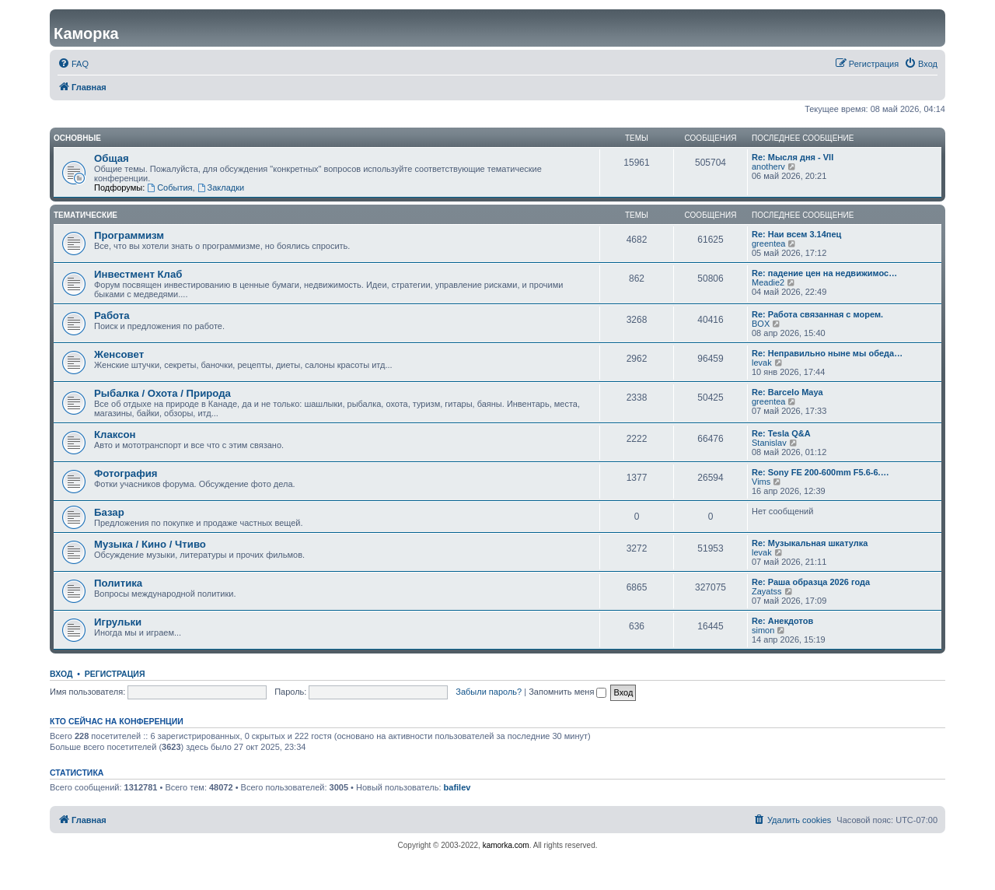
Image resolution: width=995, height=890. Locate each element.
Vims (761, 481)
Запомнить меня (567, 691)
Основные (77, 138)
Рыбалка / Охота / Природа (162, 393)
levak (762, 362)
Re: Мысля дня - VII (792, 157)
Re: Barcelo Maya (787, 392)
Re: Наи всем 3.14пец (796, 234)
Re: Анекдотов (782, 620)
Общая (111, 158)
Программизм (129, 235)
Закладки (220, 187)
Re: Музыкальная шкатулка (810, 543)
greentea (768, 243)
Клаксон (115, 434)
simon (763, 630)
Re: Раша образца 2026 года (811, 582)
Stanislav (769, 442)
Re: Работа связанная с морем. (817, 314)
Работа (112, 315)
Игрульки (117, 622)
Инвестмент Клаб (138, 274)
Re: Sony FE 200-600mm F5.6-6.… (820, 472)
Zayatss (767, 591)
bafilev (457, 787)
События (169, 187)
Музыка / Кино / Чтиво (150, 544)
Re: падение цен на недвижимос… (824, 273)
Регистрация (115, 673)
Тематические (85, 215)
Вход (61, 673)
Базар (109, 512)
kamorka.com (506, 845)
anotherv (768, 166)
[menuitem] (73, 63)
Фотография (126, 473)
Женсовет (119, 354)
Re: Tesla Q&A (781, 433)
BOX (761, 323)
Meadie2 (768, 282)
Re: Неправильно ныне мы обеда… (827, 353)
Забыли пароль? (489, 691)
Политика (118, 583)
